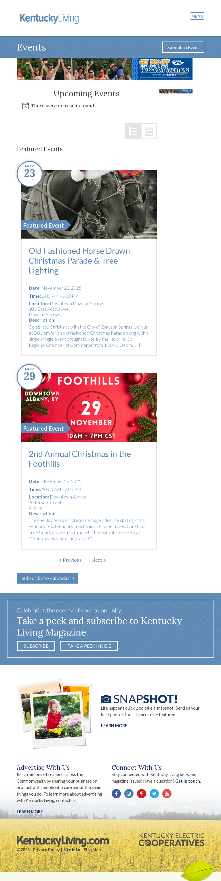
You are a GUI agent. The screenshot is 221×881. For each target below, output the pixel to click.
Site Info (71, 849)
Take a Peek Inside (89, 645)
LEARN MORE (30, 811)
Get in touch (187, 781)
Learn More (114, 725)
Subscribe (36, 645)
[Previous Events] (70, 560)
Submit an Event (183, 47)
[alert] (87, 106)
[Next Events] (98, 560)
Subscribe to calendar (46, 578)
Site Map (92, 849)
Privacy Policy (46, 849)
